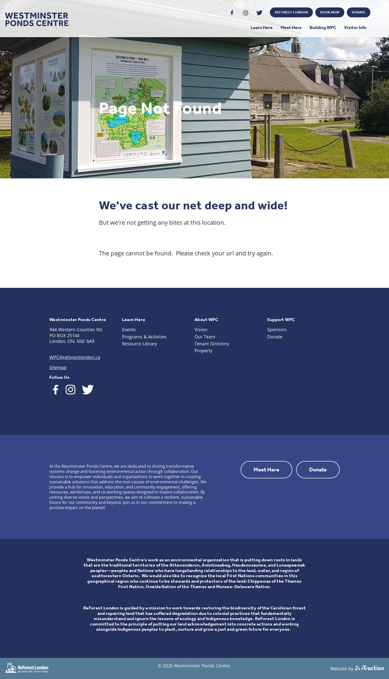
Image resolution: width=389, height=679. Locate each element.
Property (203, 350)
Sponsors (277, 329)
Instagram (246, 13)
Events (129, 329)
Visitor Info (355, 27)
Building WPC (323, 27)
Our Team (204, 337)
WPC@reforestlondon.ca (74, 357)
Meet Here (291, 27)
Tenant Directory (211, 344)
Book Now (329, 12)
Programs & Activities (144, 337)
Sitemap (57, 367)
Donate (358, 12)
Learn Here (262, 27)
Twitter (259, 13)
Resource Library (139, 344)
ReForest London (291, 12)
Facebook (232, 13)
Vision (200, 329)
